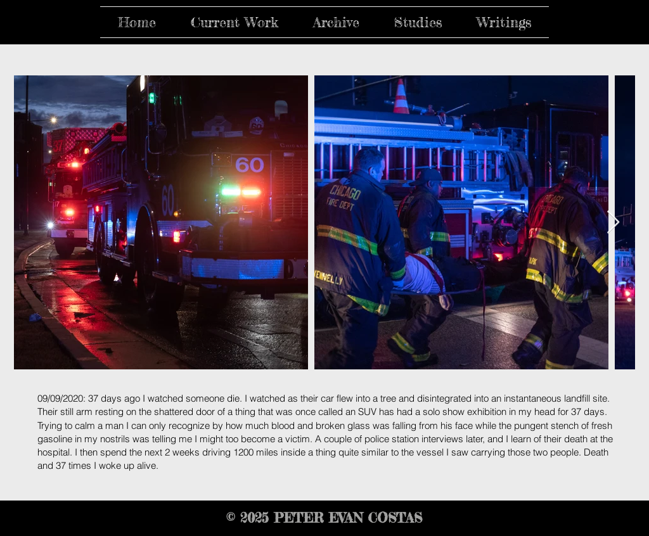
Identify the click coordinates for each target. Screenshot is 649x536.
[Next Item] (613, 222)
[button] (234, 22)
